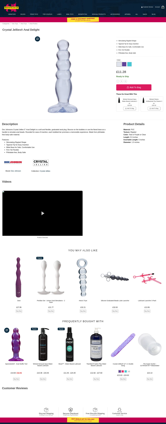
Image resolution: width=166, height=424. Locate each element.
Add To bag (134, 87)
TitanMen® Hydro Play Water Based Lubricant (96, 365)
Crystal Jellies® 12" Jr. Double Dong (123, 365)
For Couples (47, 14)
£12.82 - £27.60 (96, 373)
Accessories (115, 14)
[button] (119, 64)
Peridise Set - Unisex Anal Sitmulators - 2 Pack (51, 301)
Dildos (22, 14)
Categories (5, 24)
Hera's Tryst (83, 301)
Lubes (59, 14)
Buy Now (18, 311)
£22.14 (149, 373)
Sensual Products (99, 14)
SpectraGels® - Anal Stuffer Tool (16, 364)
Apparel (128, 14)
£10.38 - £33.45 (43, 373)
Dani (19, 301)
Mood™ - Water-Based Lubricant (70, 364)
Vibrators (12, 14)
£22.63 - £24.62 (123, 375)
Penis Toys (34, 14)
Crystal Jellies (45, 171)
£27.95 (18, 307)
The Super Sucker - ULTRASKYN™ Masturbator (149, 365)
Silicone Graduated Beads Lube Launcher (115, 301)
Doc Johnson (16, 171)
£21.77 (51, 307)
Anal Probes (33, 24)
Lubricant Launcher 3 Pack (147, 301)
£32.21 (83, 307)
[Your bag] (162, 7)
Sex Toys (15, 24)
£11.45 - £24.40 (70, 373)
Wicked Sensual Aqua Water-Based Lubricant (43, 365)
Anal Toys (69, 14)
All (137, 14)
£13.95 (147, 307)
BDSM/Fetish (82, 14)
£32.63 (115, 307)
